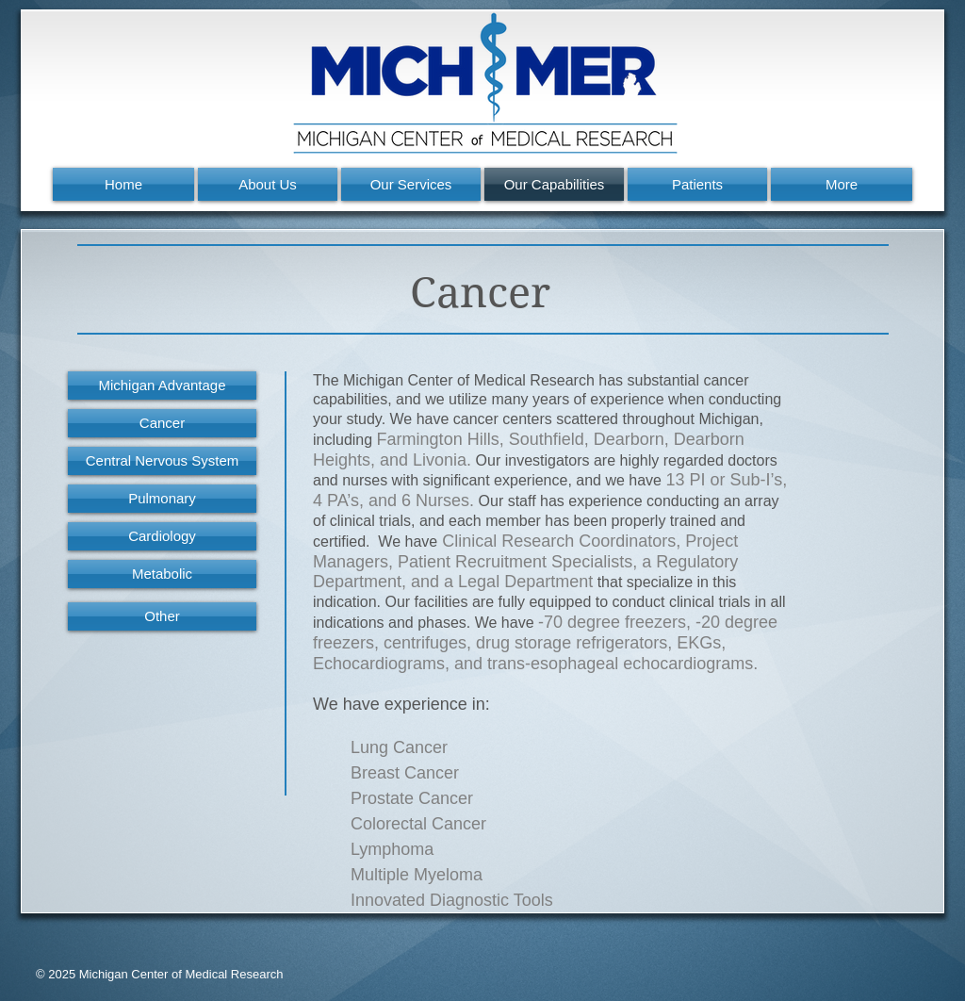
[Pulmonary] (162, 498)
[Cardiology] (162, 536)
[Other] (162, 616)
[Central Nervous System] (162, 461)
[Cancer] (162, 423)
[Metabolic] (162, 574)
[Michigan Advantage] (162, 385)
